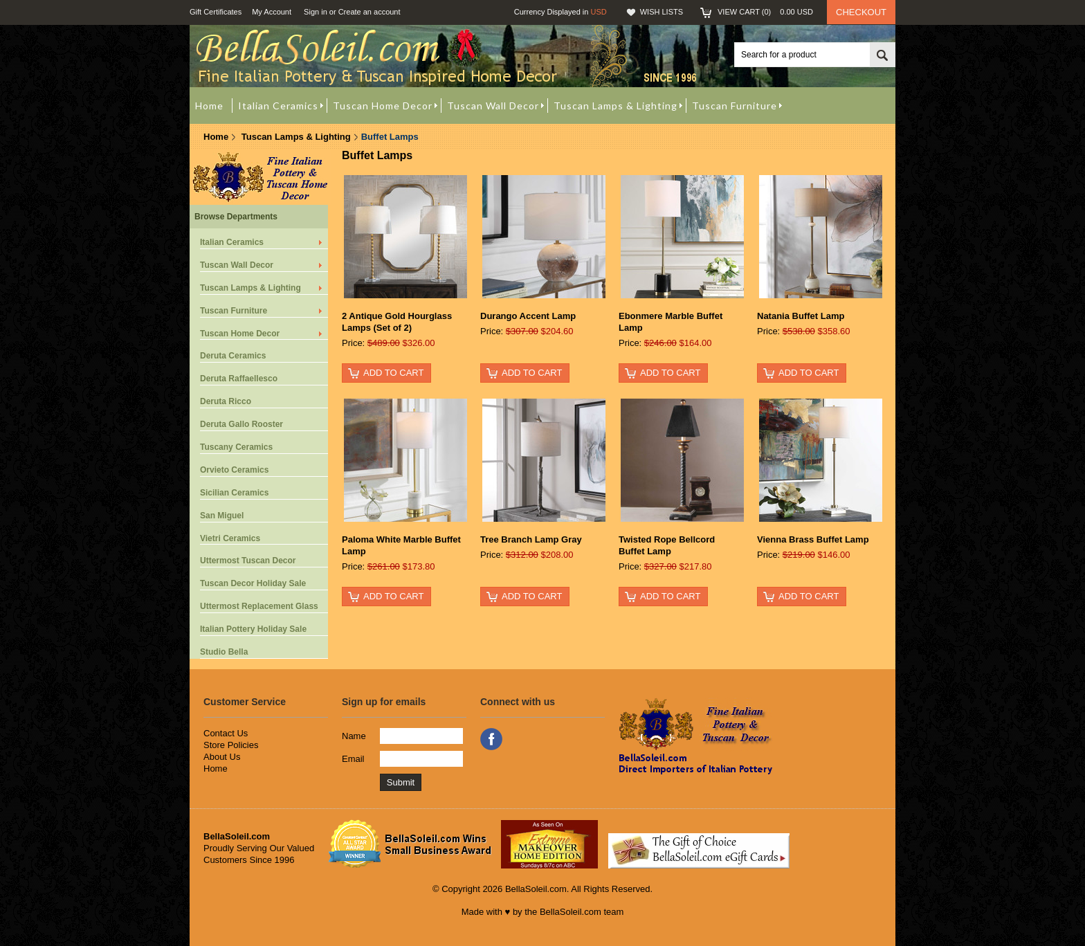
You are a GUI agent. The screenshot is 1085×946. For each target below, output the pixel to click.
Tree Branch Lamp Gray (531, 539)
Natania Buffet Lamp (800, 316)
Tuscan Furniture (233, 311)
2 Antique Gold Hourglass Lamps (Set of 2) (397, 322)
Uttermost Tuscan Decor (247, 560)
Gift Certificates (215, 12)
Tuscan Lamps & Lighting (296, 136)
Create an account (369, 12)
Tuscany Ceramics (236, 447)
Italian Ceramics (232, 242)
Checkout (861, 12)
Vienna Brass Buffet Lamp (813, 539)
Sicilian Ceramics (234, 493)
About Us (221, 757)
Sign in (315, 12)
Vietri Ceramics (230, 538)
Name (354, 736)
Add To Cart (393, 372)
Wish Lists (661, 12)
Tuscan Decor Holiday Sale (253, 583)
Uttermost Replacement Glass (259, 606)
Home (215, 136)
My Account (271, 12)
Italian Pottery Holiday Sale (253, 629)
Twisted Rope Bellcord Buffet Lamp (667, 545)
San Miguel (222, 515)
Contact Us (225, 733)
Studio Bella (224, 652)
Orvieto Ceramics (234, 470)
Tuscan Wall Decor (236, 265)
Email (353, 759)
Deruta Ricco (225, 401)
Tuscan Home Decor (240, 333)
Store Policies (230, 745)
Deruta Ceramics (233, 356)
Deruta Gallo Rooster (241, 424)
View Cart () (765, 12)
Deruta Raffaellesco (238, 378)
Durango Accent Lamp (528, 316)
